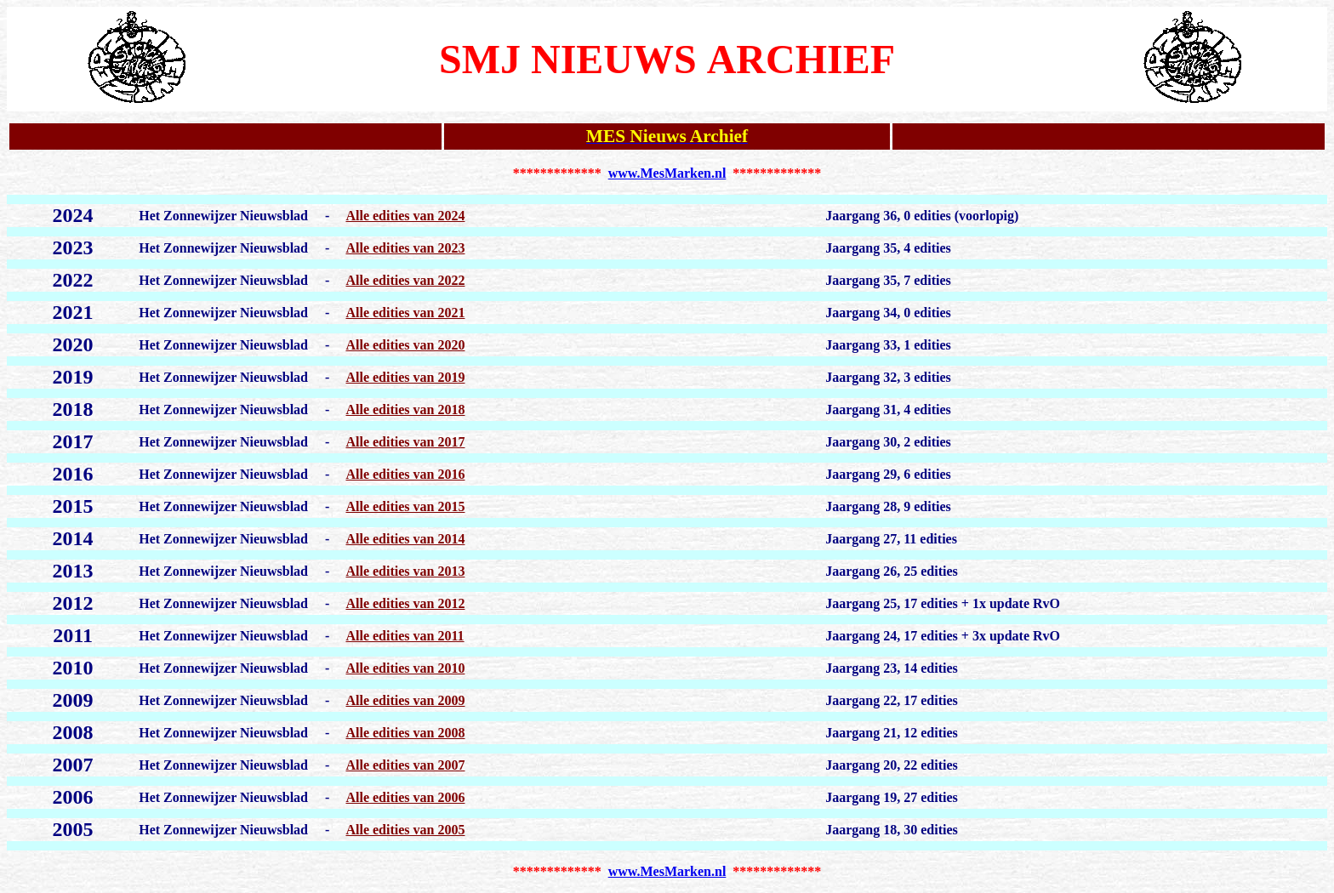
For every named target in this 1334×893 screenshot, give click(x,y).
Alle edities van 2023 (405, 248)
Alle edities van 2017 (405, 442)
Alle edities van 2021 (405, 312)
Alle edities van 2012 (405, 603)
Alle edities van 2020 (405, 345)
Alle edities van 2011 (404, 636)
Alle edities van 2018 (405, 409)
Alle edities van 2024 (405, 215)
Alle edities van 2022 (405, 280)
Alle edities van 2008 (405, 732)
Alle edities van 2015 (405, 506)
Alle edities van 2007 (405, 765)
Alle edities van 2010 (405, 668)
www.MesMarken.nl (667, 173)
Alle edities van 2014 (405, 539)
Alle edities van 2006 (405, 797)
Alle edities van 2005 (405, 829)
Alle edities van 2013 (405, 571)
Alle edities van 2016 (405, 474)
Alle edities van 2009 (405, 700)
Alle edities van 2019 (405, 377)
